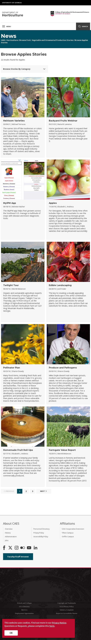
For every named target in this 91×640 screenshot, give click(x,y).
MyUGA (24, 610)
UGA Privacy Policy (67, 607)
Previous (8, 491)
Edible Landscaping (60, 285)
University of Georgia (12, 2)
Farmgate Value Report (62, 450)
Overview (8, 529)
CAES (3, 40)
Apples (53, 203)
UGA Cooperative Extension (73, 529)
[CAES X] (10, 548)
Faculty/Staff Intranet (18, 556)
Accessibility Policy (40, 536)
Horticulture (12, 40)
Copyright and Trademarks (66, 603)
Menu (6, 26)
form (51, 626)
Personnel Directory (41, 529)
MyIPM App (9, 203)
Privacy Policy (38, 533)
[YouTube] (29, 548)
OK (11, 633)
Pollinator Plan (11, 367)
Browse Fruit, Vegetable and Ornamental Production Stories (46, 40)
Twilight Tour (11, 285)
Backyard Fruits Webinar (63, 120)
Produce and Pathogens (63, 367)
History (8, 533)
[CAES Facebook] (4, 548)
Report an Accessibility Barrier (66, 613)
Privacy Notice (59, 622)
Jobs (6, 540)
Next (43, 491)
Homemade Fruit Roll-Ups (18, 450)
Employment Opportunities (24, 613)
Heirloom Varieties (14, 120)
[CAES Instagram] (16, 548)
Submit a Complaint (66, 610)
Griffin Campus (68, 536)
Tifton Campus (67, 533)
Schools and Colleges (24, 603)
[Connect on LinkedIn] (35, 548)
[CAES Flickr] (22, 548)
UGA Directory (24, 607)
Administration (11, 536)
